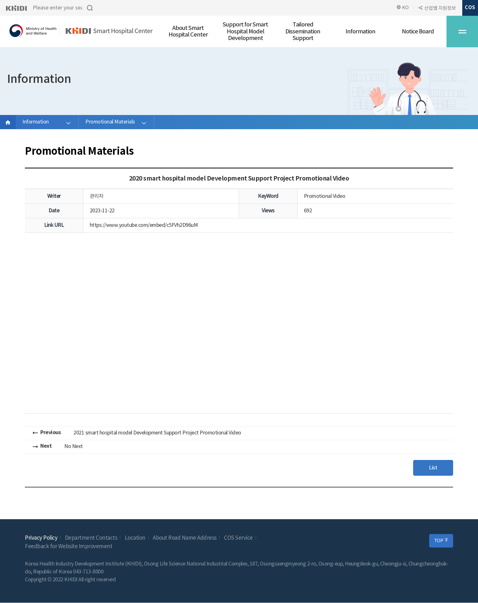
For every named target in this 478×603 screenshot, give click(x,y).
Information (360, 31)
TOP (441, 541)
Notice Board (418, 31)
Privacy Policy (41, 538)
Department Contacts (91, 538)
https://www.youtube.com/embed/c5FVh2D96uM (144, 225)
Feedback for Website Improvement (68, 547)
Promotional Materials (110, 122)
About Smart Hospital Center (188, 31)
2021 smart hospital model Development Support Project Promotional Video (157, 433)
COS (470, 7)
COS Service (238, 538)
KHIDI (16, 8)
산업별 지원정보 (440, 8)
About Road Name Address (185, 538)
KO (402, 7)
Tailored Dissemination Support (302, 31)
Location (135, 538)
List (432, 468)
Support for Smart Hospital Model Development (245, 31)
